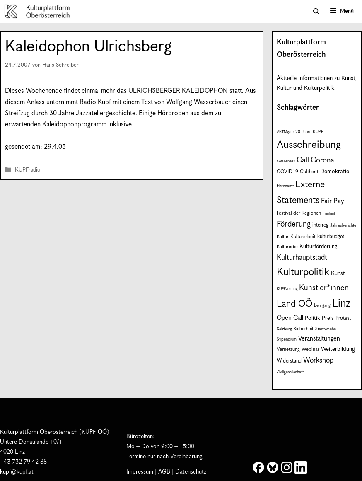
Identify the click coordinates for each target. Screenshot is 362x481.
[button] (316, 11)
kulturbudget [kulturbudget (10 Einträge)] (330, 237)
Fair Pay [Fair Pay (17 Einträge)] (332, 201)
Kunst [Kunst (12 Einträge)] (338, 273)
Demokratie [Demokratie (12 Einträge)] (334, 171)
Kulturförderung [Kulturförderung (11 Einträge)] (318, 247)
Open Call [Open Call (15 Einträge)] (290, 317)
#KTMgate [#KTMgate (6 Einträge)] (285, 132)
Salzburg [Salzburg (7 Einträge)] (284, 328)
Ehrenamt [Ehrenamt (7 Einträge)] (285, 186)
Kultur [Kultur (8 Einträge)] (283, 236)
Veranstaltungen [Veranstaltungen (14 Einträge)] (319, 338)
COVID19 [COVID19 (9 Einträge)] (287, 171)
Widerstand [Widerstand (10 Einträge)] (289, 361)
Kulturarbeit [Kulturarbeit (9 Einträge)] (303, 236)
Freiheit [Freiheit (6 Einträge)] (329, 213)
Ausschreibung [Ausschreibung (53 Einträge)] (309, 145)
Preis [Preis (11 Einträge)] (328, 318)
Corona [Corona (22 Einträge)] (322, 160)
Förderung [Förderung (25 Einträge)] (294, 224)
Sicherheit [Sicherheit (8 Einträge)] (304, 328)
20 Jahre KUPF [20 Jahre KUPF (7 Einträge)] (309, 131)
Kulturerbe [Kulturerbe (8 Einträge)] (287, 246)
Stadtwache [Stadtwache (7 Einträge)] (325, 328)
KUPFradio (27, 170)
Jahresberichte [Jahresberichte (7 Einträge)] (343, 225)
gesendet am (22, 147)
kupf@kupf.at (17, 472)
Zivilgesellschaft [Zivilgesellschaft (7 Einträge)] (290, 372)
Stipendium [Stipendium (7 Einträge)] (287, 339)
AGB (164, 472)
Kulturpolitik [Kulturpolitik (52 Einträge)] (303, 272)
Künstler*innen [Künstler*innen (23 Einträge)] (324, 287)
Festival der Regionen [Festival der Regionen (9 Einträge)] (299, 213)
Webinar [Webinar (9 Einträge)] (310, 349)
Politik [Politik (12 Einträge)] (312, 318)
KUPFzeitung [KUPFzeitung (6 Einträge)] (287, 289)
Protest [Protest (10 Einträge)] (343, 318)
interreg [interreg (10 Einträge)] (320, 225)
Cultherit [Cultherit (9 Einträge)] (309, 171)
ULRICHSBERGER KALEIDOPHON (178, 91)
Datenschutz (190, 472)
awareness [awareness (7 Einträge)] (286, 161)
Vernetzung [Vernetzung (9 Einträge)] (288, 349)
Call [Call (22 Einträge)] (303, 160)
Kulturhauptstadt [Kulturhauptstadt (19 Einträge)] (302, 258)
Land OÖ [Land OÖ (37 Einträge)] (294, 304)
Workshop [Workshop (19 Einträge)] (318, 360)
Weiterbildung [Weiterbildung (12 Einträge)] (338, 349)
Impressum (139, 472)
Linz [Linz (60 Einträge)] (341, 303)
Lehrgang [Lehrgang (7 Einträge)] (322, 305)
